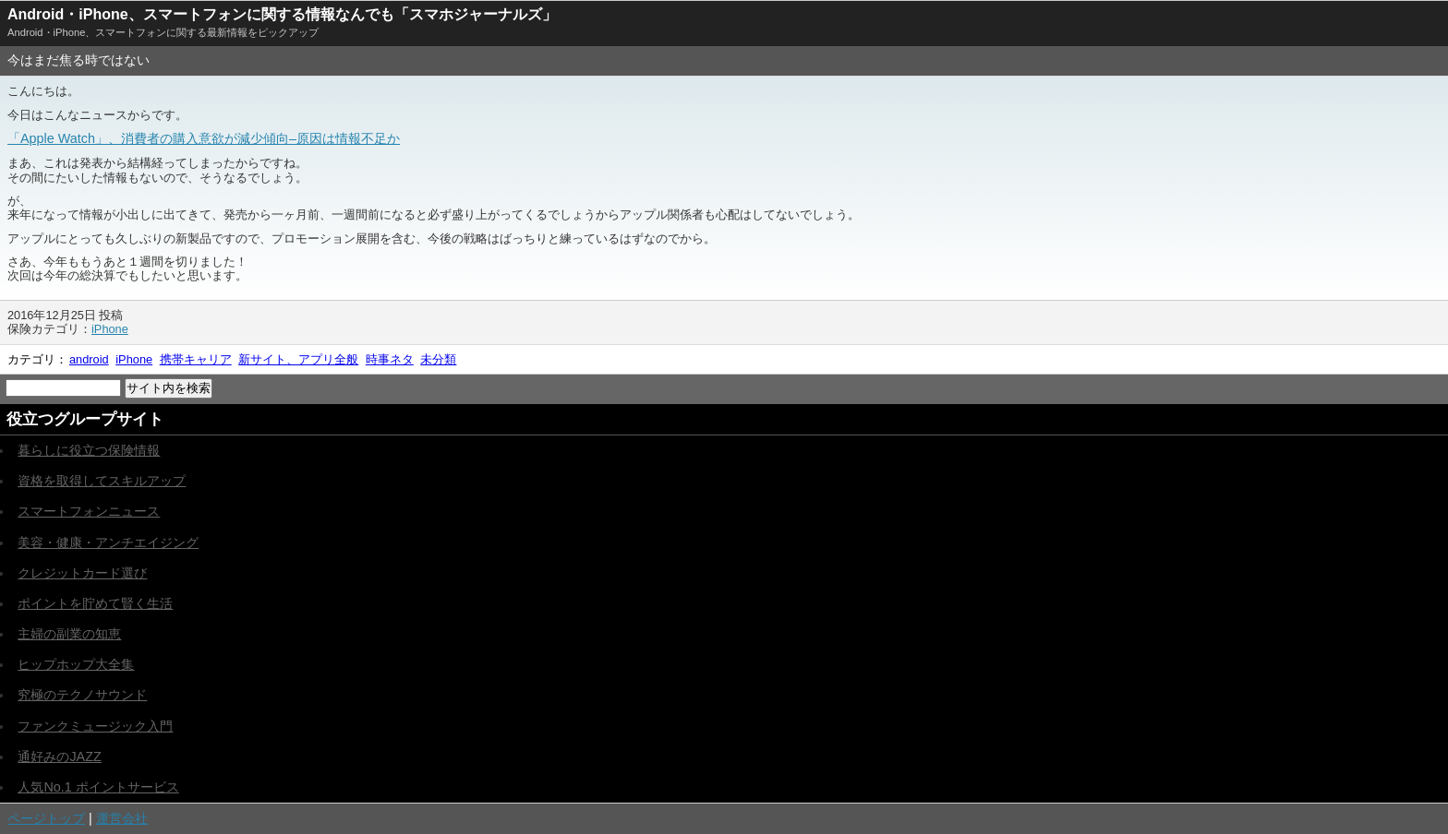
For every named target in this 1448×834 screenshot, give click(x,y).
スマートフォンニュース (89, 511)
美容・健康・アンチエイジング (108, 542)
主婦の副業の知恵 (69, 633)
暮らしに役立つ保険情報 (89, 450)
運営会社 (122, 818)
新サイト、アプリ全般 (298, 359)
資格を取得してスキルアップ (102, 480)
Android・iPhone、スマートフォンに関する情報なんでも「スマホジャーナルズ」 (282, 14)
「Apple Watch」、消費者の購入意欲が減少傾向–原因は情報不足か (203, 138)
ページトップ (46, 818)
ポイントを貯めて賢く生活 (95, 603)
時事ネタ (390, 359)
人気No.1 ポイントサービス (98, 787)
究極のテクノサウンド (82, 694)
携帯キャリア (196, 359)
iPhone (109, 329)
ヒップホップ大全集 (76, 664)
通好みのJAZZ (59, 756)
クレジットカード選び (82, 573)
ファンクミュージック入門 (95, 726)
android (89, 359)
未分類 (438, 359)
